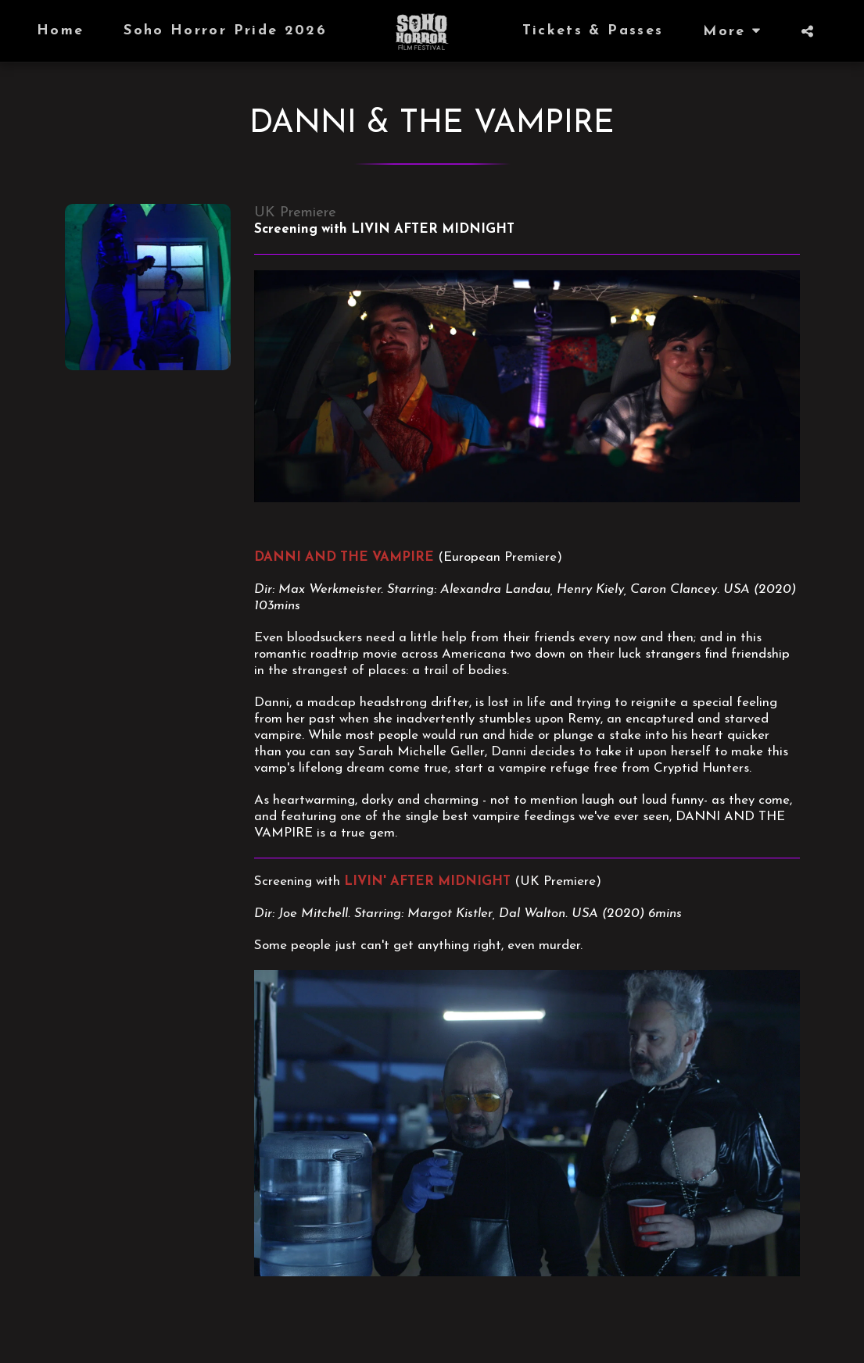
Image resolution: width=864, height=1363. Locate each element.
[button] (806, 31)
